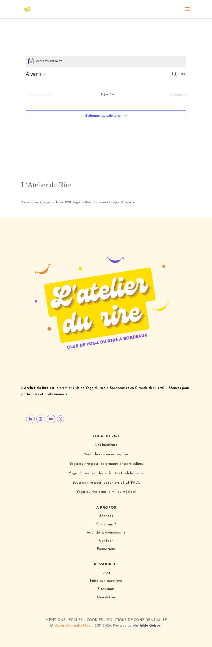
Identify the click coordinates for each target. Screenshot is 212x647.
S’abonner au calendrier (103, 115)
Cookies (95, 620)
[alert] (106, 61)
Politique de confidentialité (137, 620)
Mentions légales (63, 620)
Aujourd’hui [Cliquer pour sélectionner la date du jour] (107, 94)
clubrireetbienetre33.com (74, 625)
